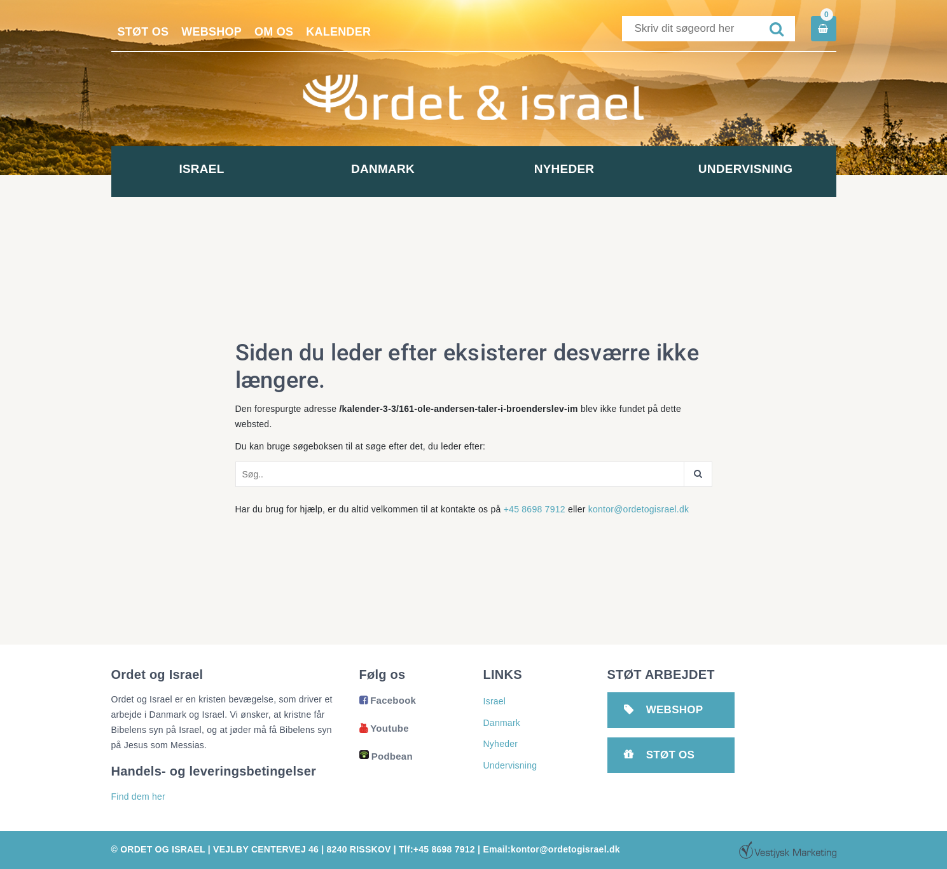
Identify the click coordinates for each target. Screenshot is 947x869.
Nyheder (564, 168)
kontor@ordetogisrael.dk (638, 509)
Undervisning (745, 168)
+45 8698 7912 (534, 509)
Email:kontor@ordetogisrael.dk (551, 849)
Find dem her (138, 796)
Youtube (384, 728)
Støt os (143, 31)
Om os (273, 31)
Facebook (388, 700)
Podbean (386, 756)
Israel (201, 168)
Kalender (338, 31)
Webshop (211, 31)
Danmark (383, 168)
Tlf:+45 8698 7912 (437, 849)
